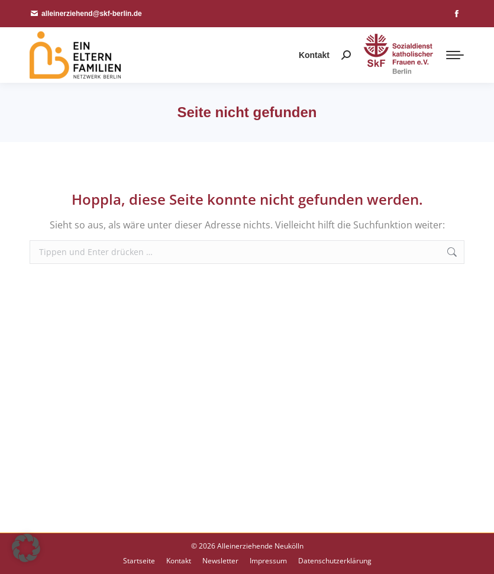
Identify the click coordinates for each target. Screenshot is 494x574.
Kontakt (314, 55)
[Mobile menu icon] (454, 55)
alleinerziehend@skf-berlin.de (86, 13)
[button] (26, 548)
